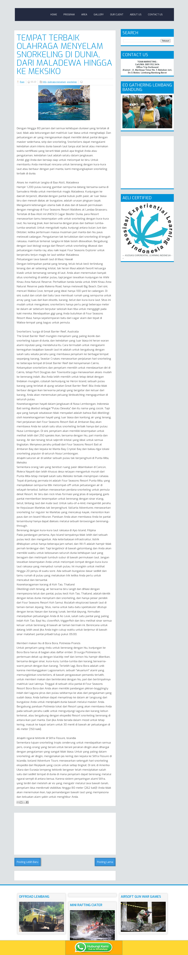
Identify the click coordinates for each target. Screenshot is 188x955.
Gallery (99, 14)
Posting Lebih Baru (27, 862)
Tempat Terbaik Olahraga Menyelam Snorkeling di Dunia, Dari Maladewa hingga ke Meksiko (64, 54)
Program (69, 14)
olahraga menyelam (56, 82)
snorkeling (72, 82)
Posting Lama (105, 862)
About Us (135, 14)
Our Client (116, 14)
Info (45, 82)
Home (53, 14)
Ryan (22, 82)
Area (84, 14)
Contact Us (155, 14)
